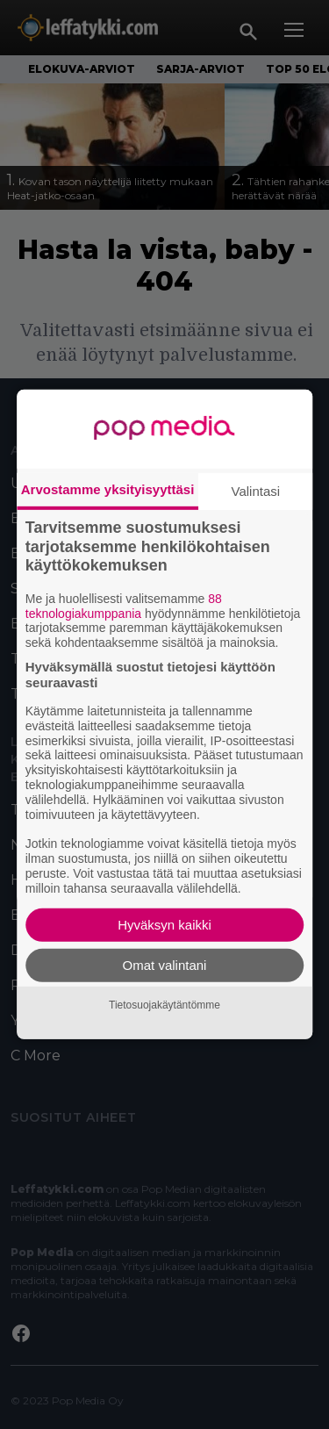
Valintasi (256, 491)
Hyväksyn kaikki (164, 924)
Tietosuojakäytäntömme (164, 1005)
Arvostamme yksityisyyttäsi (108, 489)
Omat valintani (165, 965)
